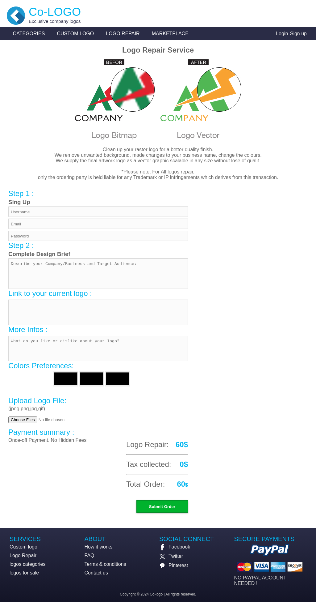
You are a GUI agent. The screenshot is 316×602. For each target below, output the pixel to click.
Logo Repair (122, 33)
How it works (99, 546)
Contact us (96, 572)
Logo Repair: (147, 444)
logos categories (28, 564)
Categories (29, 33)
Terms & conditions (105, 564)
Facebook (174, 546)
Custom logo (75, 33)
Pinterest (173, 565)
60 (181, 484)
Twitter (171, 556)
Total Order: (145, 484)
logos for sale (24, 572)
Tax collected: (148, 464)
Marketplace (170, 33)
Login (282, 33)
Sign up (298, 33)
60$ (182, 444)
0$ (184, 464)
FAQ (89, 555)
